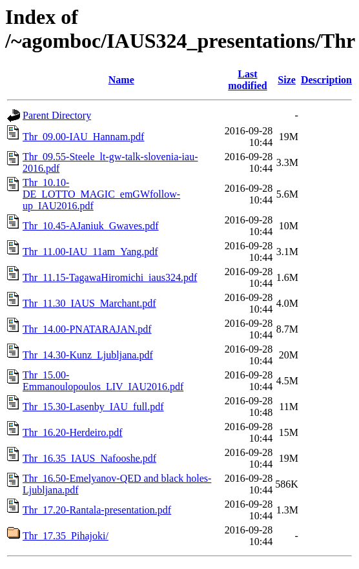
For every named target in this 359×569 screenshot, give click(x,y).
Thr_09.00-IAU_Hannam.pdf (83, 136)
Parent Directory (57, 115)
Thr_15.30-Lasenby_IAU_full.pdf (93, 406)
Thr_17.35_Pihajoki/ (65, 535)
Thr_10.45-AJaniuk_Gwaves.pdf (91, 225)
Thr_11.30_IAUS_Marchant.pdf (89, 303)
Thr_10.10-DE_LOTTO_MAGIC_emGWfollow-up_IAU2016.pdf (101, 194)
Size (287, 79)
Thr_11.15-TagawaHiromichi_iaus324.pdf (110, 277)
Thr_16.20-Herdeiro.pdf (73, 432)
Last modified (247, 79)
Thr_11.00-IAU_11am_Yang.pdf (90, 251)
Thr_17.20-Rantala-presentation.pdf (97, 509)
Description (326, 79)
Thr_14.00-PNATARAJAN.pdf (87, 329)
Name (121, 79)
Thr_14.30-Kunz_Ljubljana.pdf (88, 354)
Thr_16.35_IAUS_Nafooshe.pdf (89, 458)
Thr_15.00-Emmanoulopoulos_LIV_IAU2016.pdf (103, 380)
